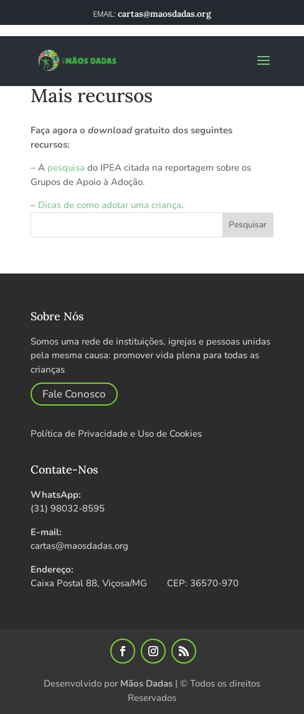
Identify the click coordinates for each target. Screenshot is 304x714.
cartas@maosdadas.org (79, 546)
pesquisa (66, 167)
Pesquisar (248, 225)
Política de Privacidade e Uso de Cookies (116, 433)
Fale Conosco (74, 394)
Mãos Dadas (146, 683)
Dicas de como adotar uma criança (109, 205)
